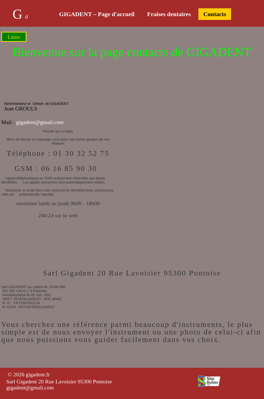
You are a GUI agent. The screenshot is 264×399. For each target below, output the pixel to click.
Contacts (214, 14)
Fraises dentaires (169, 14)
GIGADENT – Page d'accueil (97, 14)
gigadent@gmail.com (40, 122)
